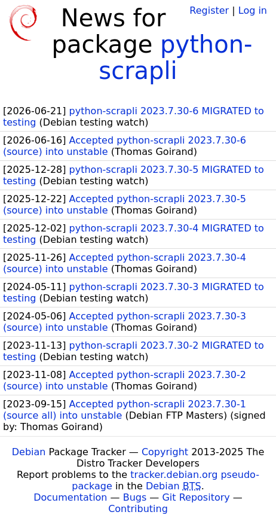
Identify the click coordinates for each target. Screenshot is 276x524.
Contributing (138, 508)
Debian (29, 452)
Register (209, 10)
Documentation (70, 497)
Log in (252, 10)
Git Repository (195, 497)
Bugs (135, 497)
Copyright (165, 452)
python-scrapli (175, 57)
